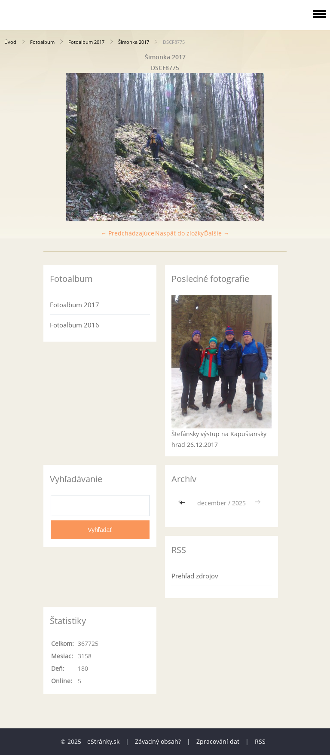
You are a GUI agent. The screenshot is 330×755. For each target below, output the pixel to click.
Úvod (10, 42)
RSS (260, 741)
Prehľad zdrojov (194, 576)
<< (183, 503)
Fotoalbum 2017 (86, 42)
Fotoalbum (42, 42)
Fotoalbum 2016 (74, 325)
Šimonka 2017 (133, 42)
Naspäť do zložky (179, 233)
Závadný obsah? (158, 741)
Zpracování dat (217, 741)
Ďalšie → (216, 233)
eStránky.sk (103, 741)
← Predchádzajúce (127, 233)
